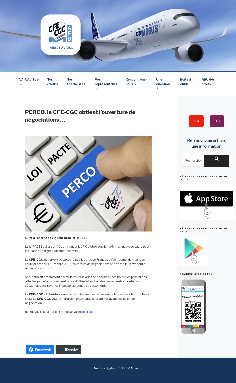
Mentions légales (104, 368)
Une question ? (163, 84)
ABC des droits (208, 81)
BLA (196, 121)
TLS (217, 121)
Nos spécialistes (76, 84)
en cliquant (88, 311)
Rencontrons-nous (136, 81)
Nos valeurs (52, 81)
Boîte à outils (185, 81)
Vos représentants (106, 84)
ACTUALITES (28, 81)
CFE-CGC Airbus (128, 368)
